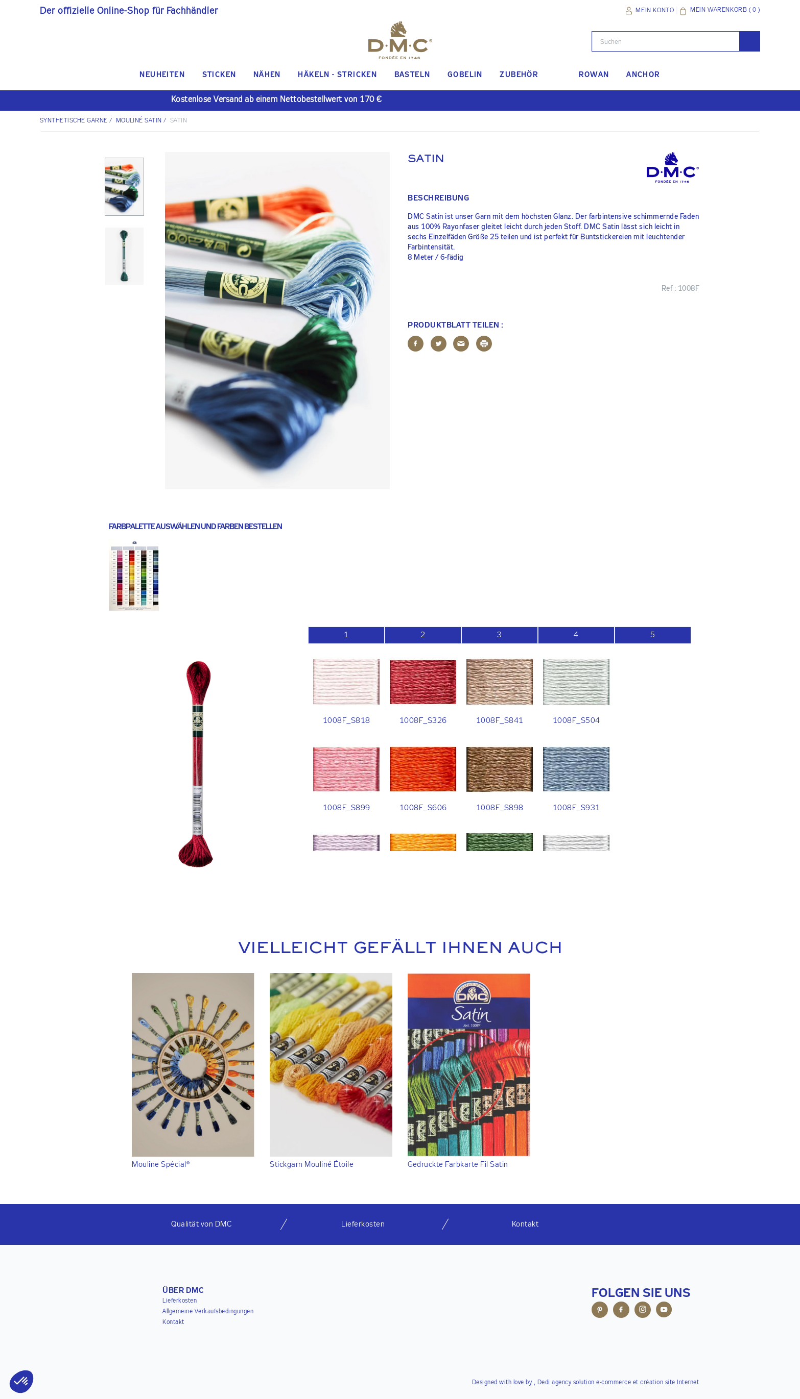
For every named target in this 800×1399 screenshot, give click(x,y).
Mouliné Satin (139, 121)
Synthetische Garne (74, 121)
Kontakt (173, 1322)
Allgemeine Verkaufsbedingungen (207, 1312)
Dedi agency (554, 1383)
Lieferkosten (179, 1301)
